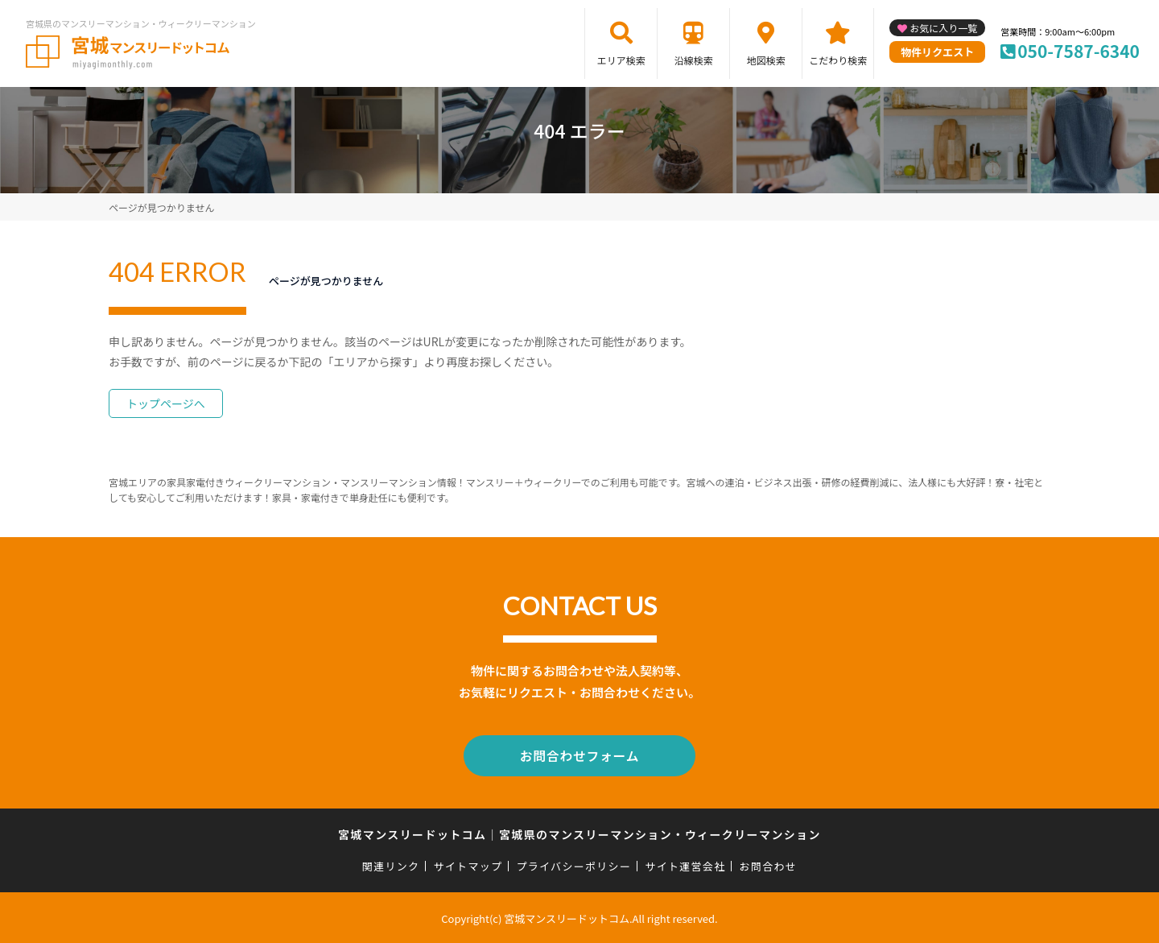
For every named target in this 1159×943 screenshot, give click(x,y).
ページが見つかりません (161, 207)
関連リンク (391, 863)
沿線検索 (693, 60)
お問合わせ (769, 863)
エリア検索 (621, 60)
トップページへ (165, 403)
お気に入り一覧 (943, 28)
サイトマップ (468, 863)
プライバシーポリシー (573, 863)
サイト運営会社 (685, 863)
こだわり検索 (838, 60)
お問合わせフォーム (579, 755)
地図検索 (766, 60)
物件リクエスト (937, 52)
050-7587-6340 (1078, 51)
